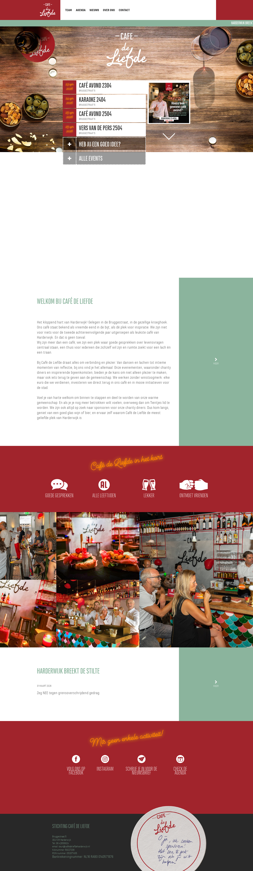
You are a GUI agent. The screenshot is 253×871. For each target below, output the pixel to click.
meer (216, 363)
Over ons (109, 10)
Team (68, 10)
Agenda (81, 10)
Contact (124, 10)
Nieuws (94, 10)
